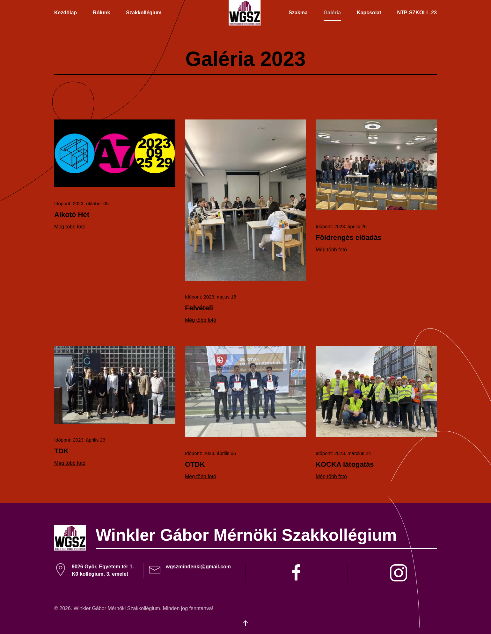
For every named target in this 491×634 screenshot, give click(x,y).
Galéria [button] (332, 12)
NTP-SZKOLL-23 (417, 12)
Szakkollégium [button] (143, 12)
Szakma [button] (298, 12)
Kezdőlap (65, 12)
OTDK (195, 464)
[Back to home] (245, 12)
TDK (61, 451)
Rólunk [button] (101, 12)
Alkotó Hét (71, 215)
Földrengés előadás (349, 237)
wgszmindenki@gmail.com (198, 566)
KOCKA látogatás (345, 464)
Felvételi (199, 308)
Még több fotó (69, 226)
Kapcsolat (369, 12)
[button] (245, 623)
